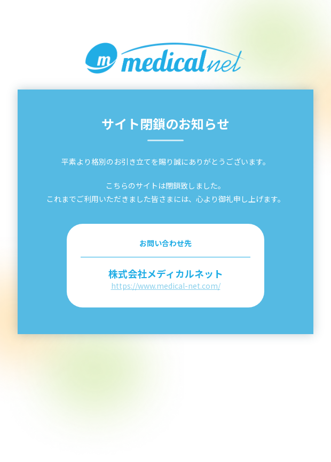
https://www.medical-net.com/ (165, 285)
